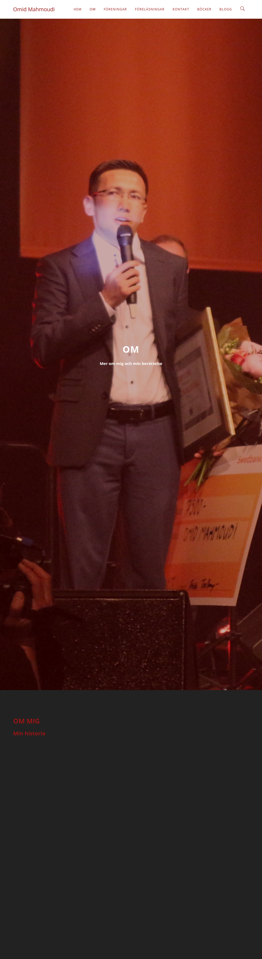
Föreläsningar (150, 9)
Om (93, 9)
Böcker (204, 9)
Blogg (225, 9)
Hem (78, 9)
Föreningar (115, 9)
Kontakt (180, 9)
